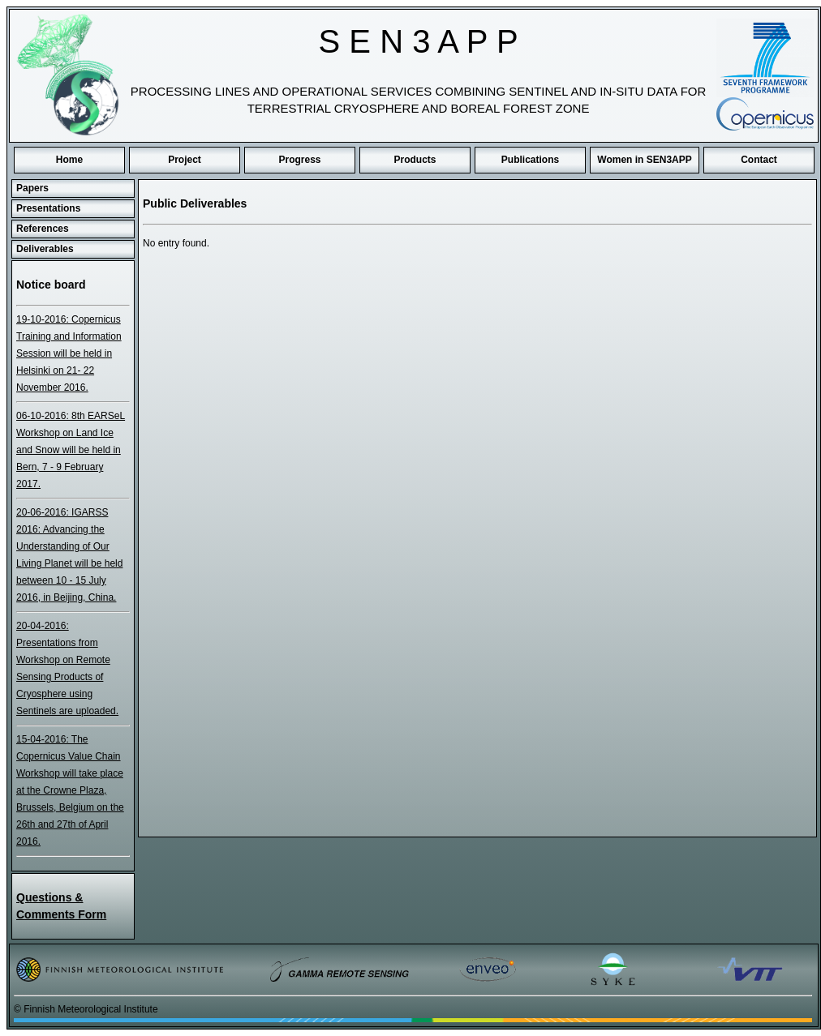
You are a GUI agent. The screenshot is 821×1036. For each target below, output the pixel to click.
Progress (299, 159)
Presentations (48, 208)
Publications (530, 159)
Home (69, 159)
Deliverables (45, 249)
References (42, 228)
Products (414, 159)
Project (184, 159)
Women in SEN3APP (644, 159)
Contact (759, 159)
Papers (32, 188)
